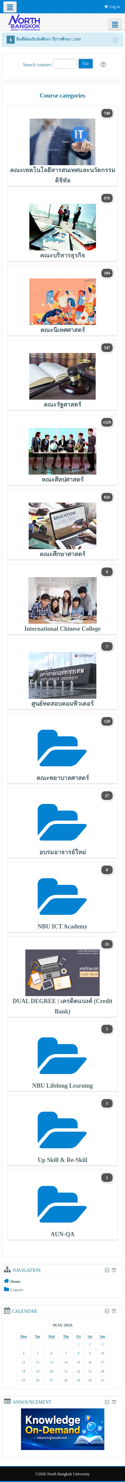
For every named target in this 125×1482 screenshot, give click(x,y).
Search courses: (38, 64)
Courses (16, 1290)
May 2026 (62, 1324)
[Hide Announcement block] (106, 1402)
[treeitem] (62, 1281)
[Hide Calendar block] (106, 1311)
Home (15, 1281)
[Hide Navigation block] (106, 1270)
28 (66, 1380)
